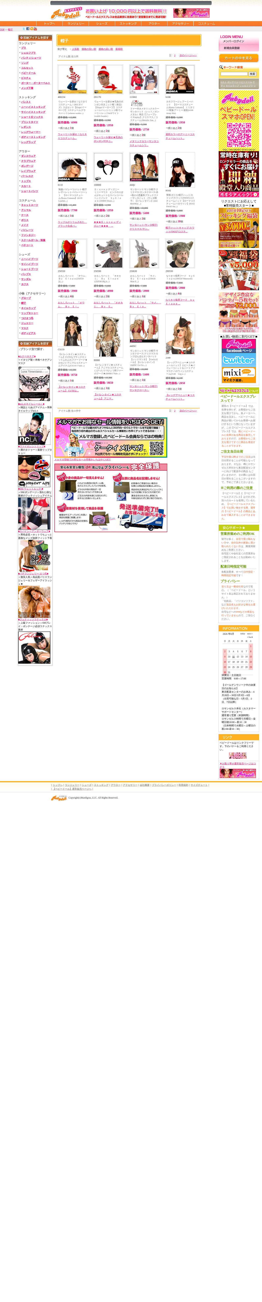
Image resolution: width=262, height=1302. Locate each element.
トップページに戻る (49, 23)
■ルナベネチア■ (27, 356)
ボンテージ (232, 82)
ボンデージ (27, 166)
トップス (26, 181)
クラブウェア (28, 161)
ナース (24, 215)
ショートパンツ (29, 191)
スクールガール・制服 (33, 240)
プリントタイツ (29, 122)
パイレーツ (27, 230)
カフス (24, 284)
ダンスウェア (28, 156)
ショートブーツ (29, 269)
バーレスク (27, 176)
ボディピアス (28, 333)
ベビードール (28, 73)
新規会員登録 (239, 48)
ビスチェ (26, 78)
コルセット (27, 68)
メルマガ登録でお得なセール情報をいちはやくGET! (110, 458)
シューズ (102, 23)
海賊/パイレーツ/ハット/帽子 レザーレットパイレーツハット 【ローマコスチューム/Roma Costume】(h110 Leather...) (73, 195)
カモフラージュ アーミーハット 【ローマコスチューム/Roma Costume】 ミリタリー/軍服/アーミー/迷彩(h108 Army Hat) (180, 107)
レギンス (26, 127)
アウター (154, 23)
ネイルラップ (28, 308)
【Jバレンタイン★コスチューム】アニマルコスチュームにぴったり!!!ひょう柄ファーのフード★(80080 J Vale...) (108, 369)
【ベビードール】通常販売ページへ (72, 788)
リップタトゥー (29, 313)
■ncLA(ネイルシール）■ (31, 404)
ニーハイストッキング (33, 107)
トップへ (57, 785)
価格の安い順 (89, 49)
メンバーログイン (239, 41)
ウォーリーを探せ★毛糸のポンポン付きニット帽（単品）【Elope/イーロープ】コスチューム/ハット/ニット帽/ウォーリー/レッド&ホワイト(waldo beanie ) (108, 108)
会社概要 (145, 785)
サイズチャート (199, 785)
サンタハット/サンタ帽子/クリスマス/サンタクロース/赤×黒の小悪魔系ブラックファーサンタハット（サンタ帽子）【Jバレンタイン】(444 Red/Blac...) (144, 196)
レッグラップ (28, 142)
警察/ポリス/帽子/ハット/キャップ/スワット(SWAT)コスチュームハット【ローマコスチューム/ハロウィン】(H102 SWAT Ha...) (180, 201)
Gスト (224, 82)
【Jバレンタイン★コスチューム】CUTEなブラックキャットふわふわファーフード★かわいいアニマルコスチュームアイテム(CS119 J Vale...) (72, 360)
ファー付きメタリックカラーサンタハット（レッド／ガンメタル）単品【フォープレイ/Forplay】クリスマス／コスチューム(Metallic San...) (144, 114)
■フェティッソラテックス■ (33, 619)
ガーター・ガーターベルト (35, 83)
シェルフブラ (28, 52)
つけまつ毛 (27, 318)
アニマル (26, 210)
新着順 (119, 49)
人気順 (75, 49)
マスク (24, 328)
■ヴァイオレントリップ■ (31, 446)
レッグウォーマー (31, 132)
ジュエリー (27, 323)
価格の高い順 (106, 49)
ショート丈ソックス (32, 117)
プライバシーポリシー (164, 785)
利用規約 (183, 785)
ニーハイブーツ (29, 259)
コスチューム (206, 23)
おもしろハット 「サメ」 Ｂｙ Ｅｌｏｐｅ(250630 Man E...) (144, 279)
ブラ (23, 47)
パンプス (26, 274)
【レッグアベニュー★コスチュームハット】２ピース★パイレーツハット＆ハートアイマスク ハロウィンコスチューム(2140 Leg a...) (180, 368)
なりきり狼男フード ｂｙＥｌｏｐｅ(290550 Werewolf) (180, 277)
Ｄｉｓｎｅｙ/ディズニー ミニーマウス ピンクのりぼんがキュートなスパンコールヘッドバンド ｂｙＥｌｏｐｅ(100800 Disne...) (108, 195)
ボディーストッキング (33, 137)
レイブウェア (28, 171)
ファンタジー (28, 235)
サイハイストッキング (33, 112)
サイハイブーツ (29, 264)
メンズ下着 (27, 88)
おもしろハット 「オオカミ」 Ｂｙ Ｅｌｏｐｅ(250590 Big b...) (107, 279)
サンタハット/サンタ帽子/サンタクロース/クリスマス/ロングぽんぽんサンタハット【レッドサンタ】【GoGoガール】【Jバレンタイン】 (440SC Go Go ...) (144, 358)
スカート (26, 186)
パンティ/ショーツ (31, 57)
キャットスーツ (29, 205)
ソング (24, 63)
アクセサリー (180, 23)
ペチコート (27, 245)
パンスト (26, 101)
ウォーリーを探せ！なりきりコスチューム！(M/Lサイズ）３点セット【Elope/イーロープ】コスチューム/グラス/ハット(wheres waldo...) (72, 107)
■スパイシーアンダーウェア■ (34, 531)
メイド (24, 225)
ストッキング (128, 23)
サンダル (26, 279)
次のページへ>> (188, 55)
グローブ (26, 298)
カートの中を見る (239, 58)
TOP (2, 29)
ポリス (24, 220)
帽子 (10, 29)
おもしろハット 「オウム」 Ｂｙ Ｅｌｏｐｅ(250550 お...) (73, 279)
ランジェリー (75, 23)
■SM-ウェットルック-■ (30, 488)
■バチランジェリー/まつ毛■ (33, 573)
